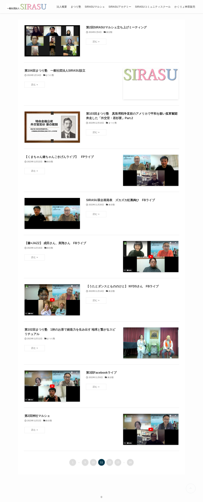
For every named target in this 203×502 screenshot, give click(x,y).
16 (130, 462)
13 (117, 462)
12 (109, 462)
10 (93, 462)
